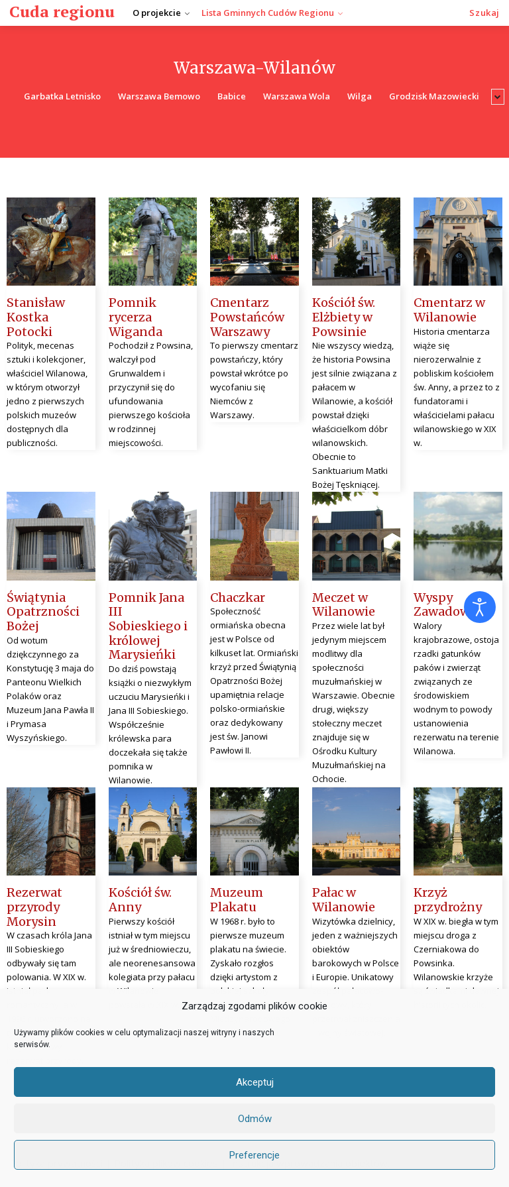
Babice (231, 97)
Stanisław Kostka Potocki (36, 317)
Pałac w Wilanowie (343, 900)
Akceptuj (255, 1082)
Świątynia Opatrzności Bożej (43, 612)
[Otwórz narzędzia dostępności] (480, 607)
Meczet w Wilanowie (343, 605)
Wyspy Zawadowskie (454, 605)
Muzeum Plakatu (236, 900)
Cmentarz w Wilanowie (449, 310)
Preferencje (254, 1155)
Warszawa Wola (296, 97)
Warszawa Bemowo (159, 97)
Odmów (255, 1119)
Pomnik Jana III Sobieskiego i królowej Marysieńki (148, 626)
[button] (484, 13)
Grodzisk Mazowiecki (434, 97)
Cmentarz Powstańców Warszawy (247, 317)
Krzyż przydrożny (448, 900)
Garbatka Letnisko (62, 97)
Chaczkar (237, 597)
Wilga (359, 97)
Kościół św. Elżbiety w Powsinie (343, 317)
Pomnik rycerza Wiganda (135, 317)
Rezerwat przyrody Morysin (34, 907)
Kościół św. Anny (140, 900)
